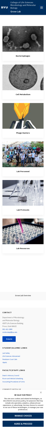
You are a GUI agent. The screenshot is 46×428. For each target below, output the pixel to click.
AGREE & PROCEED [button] (23, 423)
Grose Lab (15, 11)
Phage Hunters (23, 132)
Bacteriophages (23, 55)
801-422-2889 (8, 329)
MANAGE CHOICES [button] (23, 415)
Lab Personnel (23, 171)
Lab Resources (23, 248)
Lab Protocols (23, 209)
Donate (10, 339)
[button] (41, 392)
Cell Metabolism (23, 94)
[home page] (4, 7)
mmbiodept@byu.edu (10, 332)
